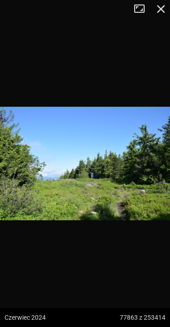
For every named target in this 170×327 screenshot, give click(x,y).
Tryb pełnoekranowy (143, 9)
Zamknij (161, 9)
